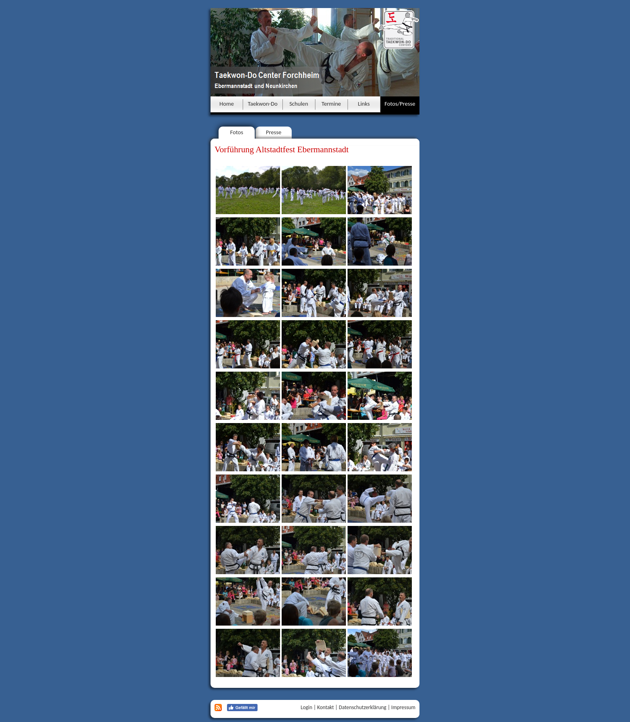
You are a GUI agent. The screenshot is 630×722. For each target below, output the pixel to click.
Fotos (236, 132)
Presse (274, 132)
